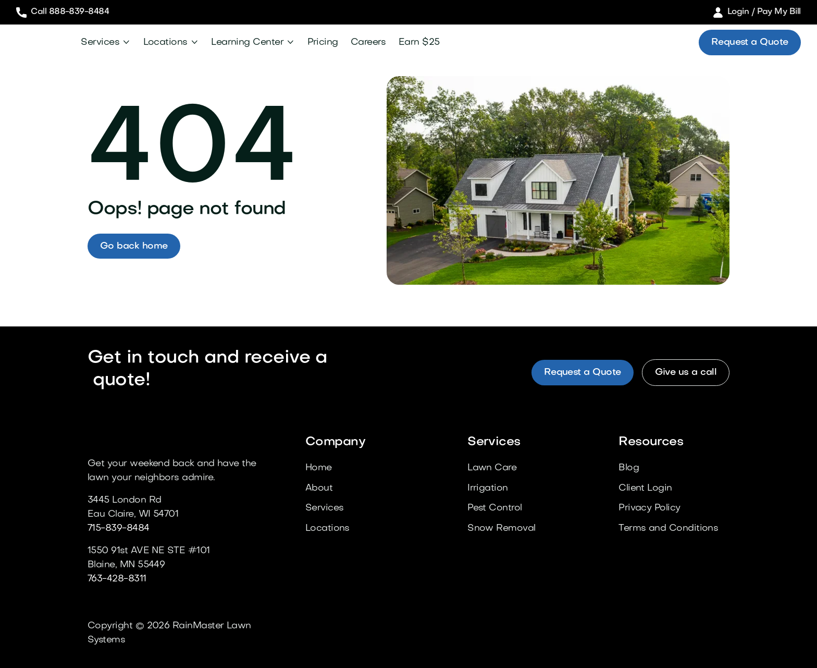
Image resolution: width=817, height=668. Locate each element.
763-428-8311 (117, 579)
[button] (105, 42)
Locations (165, 42)
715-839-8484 (119, 528)
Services (100, 42)
